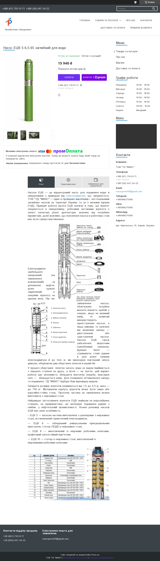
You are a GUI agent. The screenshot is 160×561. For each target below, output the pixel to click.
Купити (69, 77)
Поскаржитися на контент (75, 557)
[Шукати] (153, 9)
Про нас (131, 20)
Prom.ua (95, 554)
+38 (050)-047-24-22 (14, 540)
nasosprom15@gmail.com (129, 191)
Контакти (146, 20)
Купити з (94, 77)
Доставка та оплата (113, 27)
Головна (85, 20)
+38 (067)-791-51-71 (13, 536)
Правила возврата (141, 27)
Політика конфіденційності (101, 557)
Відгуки (120, 62)
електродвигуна (75, 196)
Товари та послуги (106, 20)
